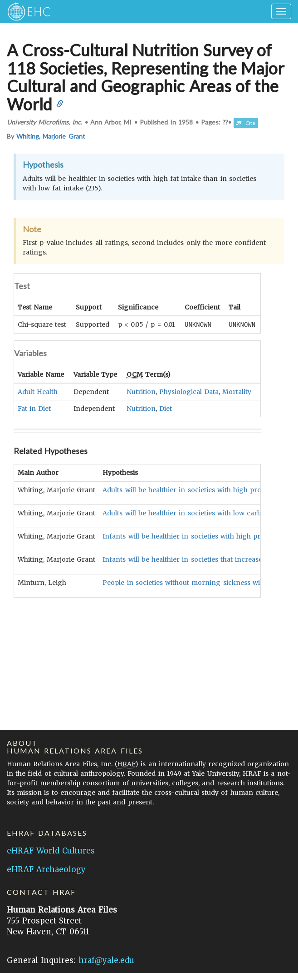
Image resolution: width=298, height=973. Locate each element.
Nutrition (141, 391)
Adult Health (38, 391)
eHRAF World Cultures (51, 851)
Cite (245, 123)
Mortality (236, 391)
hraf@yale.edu (106, 960)
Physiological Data (189, 391)
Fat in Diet (34, 408)
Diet (165, 408)
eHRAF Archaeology (46, 869)
